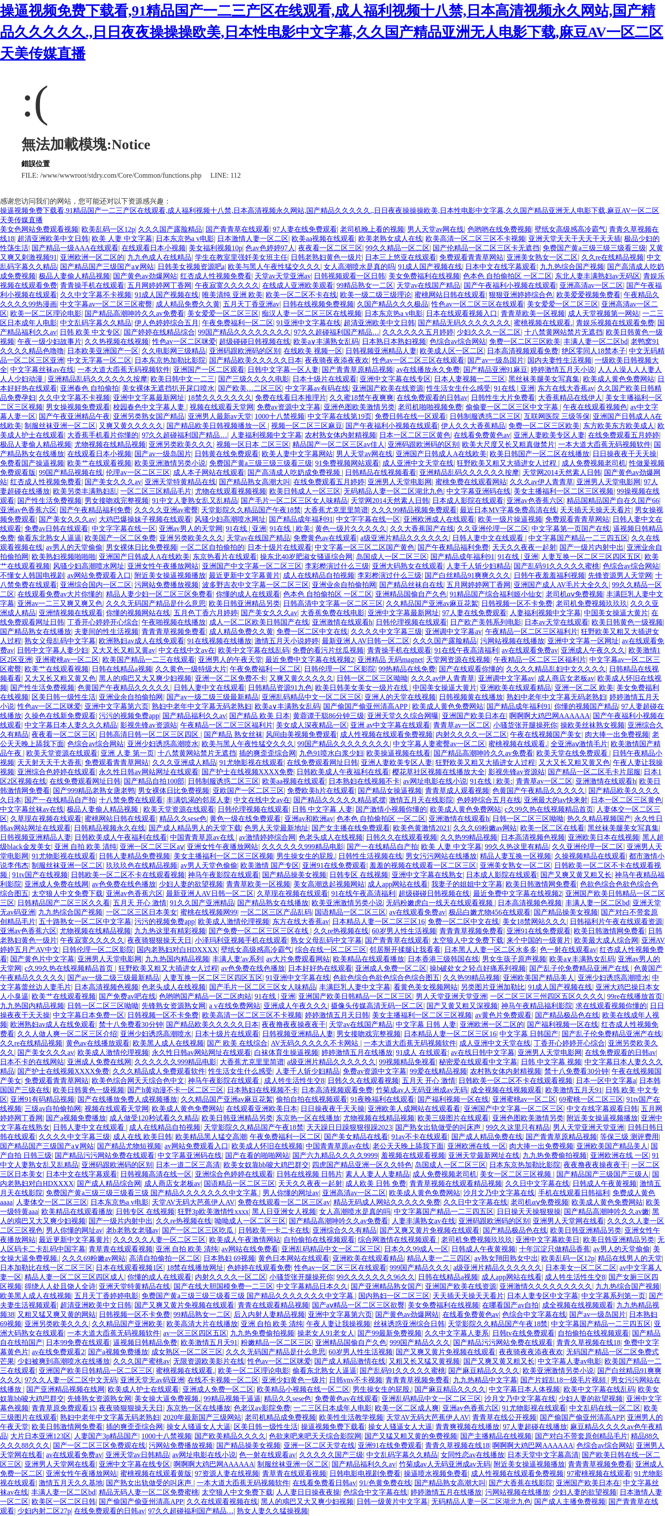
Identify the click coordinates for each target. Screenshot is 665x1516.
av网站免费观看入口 (99, 575)
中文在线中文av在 (186, 650)
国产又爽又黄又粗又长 (576, 875)
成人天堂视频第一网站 (603, 313)
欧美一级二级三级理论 (375, 294)
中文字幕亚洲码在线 (478, 491)
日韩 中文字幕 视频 (551, 1062)
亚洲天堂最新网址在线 (483, 1155)
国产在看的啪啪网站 (257, 1155)
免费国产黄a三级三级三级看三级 (594, 248)
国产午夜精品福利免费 (95, 510)
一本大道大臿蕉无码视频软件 (123, 369)
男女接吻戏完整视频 (117, 500)
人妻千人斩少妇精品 (478, 566)
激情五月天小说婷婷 (287, 641)
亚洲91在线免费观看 (334, 865)
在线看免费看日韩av (324, 1483)
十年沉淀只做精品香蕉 (554, 1249)
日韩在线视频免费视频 (318, 304)
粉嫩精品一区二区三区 (276, 1342)
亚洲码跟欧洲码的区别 (244, 351)
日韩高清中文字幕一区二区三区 (333, 603)
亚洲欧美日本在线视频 (603, 837)
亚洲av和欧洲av (308, 818)
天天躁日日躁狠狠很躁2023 (349, 1127)
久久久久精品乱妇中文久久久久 (556, 669)
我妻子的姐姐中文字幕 (467, 884)
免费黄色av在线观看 (325, 538)
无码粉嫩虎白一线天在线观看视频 (440, 903)
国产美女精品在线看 (356, 1136)
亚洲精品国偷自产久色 (410, 594)
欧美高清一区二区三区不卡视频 (475, 238)
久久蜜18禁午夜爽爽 (361, 397)
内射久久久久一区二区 (471, 734)
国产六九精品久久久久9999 (335, 1155)
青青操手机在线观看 (92, 285)
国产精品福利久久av (194, 715)
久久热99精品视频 (468, 837)
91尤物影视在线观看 (251, 762)
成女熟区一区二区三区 (187, 1352)
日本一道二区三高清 (188, 1165)
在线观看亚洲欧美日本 (261, 1108)
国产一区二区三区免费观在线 (99, 1445)
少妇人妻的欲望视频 (191, 884)
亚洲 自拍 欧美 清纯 (85, 846)
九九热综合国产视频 (572, 266)
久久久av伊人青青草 (541, 482)
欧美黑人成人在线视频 (168, 1043)
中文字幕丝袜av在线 (42, 369)
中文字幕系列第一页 (613, 1295)
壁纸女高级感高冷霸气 (570, 229)
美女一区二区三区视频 (516, 1174)
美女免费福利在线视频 (424, 276)
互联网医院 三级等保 (557, 416)
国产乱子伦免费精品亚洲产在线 (580, 968)
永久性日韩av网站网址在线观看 (148, 772)
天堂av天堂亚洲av (283, 276)
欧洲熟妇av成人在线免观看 (141, 641)
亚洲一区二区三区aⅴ (152, 846)
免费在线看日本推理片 (290, 397)
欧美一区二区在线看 (552, 828)
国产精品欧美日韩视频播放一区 (217, 425)
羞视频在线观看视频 (413, 1155)
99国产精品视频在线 (71, 472)
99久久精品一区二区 (397, 248)
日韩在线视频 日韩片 (309, 1174)
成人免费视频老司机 (594, 463)
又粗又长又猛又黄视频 (424, 1361)
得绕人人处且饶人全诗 (60, 1286)
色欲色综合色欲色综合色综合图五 (386, 977)
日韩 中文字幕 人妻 (322, 809)
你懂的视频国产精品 (586, 706)
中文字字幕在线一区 (368, 519)
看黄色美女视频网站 (425, 987)
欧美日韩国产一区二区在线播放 (539, 454)
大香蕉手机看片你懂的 (102, 435)
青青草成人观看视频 (457, 790)
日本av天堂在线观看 (556, 622)
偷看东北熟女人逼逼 (49, 538)
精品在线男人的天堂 (630, 1258)
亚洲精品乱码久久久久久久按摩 (97, 379)
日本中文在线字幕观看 (500, 266)
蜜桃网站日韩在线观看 (450, 294)
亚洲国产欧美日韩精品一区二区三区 (355, 996)
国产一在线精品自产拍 (60, 800)
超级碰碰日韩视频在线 (254, 341)
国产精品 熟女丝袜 (233, 734)
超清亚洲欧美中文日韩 (53, 238)
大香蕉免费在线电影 (332, 613)
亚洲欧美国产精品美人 (538, 977)
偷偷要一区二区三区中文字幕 (513, 407)
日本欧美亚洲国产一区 (102, 351)
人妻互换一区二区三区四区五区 (591, 556)
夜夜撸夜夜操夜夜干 (294, 1024)
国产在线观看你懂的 (471, 669)
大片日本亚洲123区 (40, 1436)
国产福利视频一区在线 (562, 1024)
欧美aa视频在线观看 (323, 238)
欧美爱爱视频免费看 (588, 294)
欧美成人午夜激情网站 (244, 1239)
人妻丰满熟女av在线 (423, 1221)
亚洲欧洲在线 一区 (476, 1146)
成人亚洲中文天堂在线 (418, 463)
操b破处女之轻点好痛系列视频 (478, 968)
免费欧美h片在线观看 (321, 790)
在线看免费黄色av (482, 435)
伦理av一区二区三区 (138, 472)
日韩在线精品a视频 (122, 669)
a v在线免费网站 (234, 1005)
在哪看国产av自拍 (510, 1305)
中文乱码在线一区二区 (605, 1408)
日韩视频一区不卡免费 (516, 603)
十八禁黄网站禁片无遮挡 (563, 332)
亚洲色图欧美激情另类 (359, 407)
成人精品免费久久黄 (188, 304)
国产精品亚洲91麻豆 (495, 369)
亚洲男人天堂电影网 (400, 482)
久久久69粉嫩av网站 (485, 828)
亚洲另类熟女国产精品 (148, 416)
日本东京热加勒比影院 (170, 360)
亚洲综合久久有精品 (344, 1230)
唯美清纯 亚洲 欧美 (232, 294)
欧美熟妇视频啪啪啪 (64, 556)
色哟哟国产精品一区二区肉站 (205, 996)
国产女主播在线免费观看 (351, 828)
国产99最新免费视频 (389, 1333)
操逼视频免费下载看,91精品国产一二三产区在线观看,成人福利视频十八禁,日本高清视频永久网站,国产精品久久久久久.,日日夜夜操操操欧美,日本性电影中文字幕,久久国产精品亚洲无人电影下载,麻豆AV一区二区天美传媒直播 (331, 32)
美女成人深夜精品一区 (311, 725)
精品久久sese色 (183, 818)
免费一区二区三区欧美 (524, 341)
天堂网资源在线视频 (458, 659)
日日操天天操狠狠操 (529, 1211)
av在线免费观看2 (58, 1352)
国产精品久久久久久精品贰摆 (339, 800)
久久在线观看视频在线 (222, 1501)
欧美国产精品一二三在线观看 (148, 659)
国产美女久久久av (113, 482)
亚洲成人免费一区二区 (390, 968)
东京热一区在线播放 (308, 1118)
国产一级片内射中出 (592, 547)
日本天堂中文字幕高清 (543, 1455)
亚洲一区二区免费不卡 (230, 678)
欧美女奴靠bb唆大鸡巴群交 (266, 1165)
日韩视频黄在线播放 (471, 697)
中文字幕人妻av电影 (569, 1361)
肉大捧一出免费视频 (617, 734)
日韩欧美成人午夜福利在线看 (342, 772)
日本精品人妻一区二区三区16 (378, 921)
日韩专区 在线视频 (358, 875)
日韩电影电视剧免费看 (365, 1473)
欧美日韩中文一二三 (182, 379)
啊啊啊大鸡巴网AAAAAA (549, 715)
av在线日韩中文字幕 (483, 1052)
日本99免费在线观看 (78, 1342)
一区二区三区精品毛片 (155, 491)
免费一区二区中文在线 (312, 631)
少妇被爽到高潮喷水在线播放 (63, 1361)
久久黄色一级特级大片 (191, 669)
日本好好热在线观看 (320, 968)
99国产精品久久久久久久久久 (244, 332)
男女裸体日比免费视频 (141, 547)
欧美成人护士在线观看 (143, 1389)
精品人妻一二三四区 (439, 1258)
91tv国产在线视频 (39, 875)
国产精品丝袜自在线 (411, 584)
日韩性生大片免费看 (503, 397)
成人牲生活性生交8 (294, 1080)
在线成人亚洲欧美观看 (297, 285)
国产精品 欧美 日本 (259, 715)
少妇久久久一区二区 (489, 332)
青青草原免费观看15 (64, 1408)
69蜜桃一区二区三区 (591, 1099)
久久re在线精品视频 (612, 257)
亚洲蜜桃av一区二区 (67, 659)
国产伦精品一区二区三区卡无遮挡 (486, 248)
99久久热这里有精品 (517, 846)
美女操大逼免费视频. (167, 1398)
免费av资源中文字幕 (288, 407)
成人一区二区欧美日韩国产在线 (259, 622)
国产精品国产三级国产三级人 (602, 1174)
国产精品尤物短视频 (129, 1146)
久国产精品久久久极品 (392, 304)
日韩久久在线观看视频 (401, 837)
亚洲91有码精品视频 (42, 1099)
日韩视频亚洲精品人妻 (381, 351)
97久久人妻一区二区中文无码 (70, 1380)
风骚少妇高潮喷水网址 (230, 519)
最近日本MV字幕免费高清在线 (508, 510)
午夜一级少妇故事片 (49, 341)
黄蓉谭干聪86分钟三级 (328, 715)
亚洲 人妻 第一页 (127, 753)
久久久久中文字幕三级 (386, 631)
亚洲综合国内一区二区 (95, 584)
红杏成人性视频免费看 (215, 276)
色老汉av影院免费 (262, 1408)
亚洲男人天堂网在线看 (568, 1221)
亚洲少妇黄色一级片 (294, 1380)
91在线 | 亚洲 (514, 388)
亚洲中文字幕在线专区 (395, 379)
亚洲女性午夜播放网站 (163, 566)
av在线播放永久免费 (428, 369)
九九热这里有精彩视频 (170, 931)
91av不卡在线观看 (419, 1136)
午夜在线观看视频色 (595, 407)
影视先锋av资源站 (148, 725)
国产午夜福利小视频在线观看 (510, 285)
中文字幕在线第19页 (340, 416)
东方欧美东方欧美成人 (618, 425)
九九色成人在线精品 (159, 257)
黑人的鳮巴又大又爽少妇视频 (145, 678)
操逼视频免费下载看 (333, 1426)
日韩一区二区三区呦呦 (372, 678)
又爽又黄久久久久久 (131, 425)
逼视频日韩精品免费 (145, 1342)
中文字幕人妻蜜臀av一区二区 (439, 744)
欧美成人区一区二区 (452, 351)
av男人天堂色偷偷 (209, 865)
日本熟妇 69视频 (229, 1258)
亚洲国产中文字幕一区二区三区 (252, 566)
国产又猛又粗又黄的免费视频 (411, 1436)
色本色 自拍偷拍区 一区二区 (507, 276)
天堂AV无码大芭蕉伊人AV (193, 1202)
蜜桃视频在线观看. (543, 323)
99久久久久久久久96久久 (376, 1277)
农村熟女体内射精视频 (340, 435)
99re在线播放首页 (634, 996)
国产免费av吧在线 (127, 996)
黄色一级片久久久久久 (350, 528)
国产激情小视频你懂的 (391, 809)
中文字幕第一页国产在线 (570, 528)
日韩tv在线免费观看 (523, 1333)
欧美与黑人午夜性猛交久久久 (274, 266)
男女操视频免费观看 (78, 407)
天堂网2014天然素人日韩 (562, 472)
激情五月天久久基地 (71, 1483)
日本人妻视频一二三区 (469, 379)
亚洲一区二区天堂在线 (319, 1445)
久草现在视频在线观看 (45, 818)
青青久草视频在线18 (588, 1342)
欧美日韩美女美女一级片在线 (362, 687)
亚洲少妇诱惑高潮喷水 (163, 744)
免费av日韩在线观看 (56, 528)
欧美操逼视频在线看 (398, 753)
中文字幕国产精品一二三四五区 (578, 538)
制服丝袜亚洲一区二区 (60, 425)
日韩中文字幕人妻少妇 (52, 650)
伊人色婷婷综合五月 (166, 323)
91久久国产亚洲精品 (202, 903)
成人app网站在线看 (398, 884)
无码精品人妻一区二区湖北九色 (393, 491)
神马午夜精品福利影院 (536, 1005)
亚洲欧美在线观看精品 (515, 687)
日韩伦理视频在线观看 (411, 622)
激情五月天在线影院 (421, 800)
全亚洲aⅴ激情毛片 (579, 744)
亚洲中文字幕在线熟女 (427, 875)
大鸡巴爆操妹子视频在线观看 (145, 519)
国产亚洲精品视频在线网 (65, 1389)
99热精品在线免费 (406, 669)
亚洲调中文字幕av (453, 631)
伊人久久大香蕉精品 (473, 425)
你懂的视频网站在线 (138, 613)
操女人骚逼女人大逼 (198, 1426)
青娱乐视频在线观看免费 (615, 323)
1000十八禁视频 (279, 416)
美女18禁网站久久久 (535, 921)
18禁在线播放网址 (194, 1267)
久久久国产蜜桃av (141, 1361)
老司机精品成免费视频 (280, 1417)
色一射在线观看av (568, 949)
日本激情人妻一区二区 (252, 238)
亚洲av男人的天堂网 (191, 528)
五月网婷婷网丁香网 (159, 285)
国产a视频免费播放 (76, 1118)
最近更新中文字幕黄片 (244, 575)
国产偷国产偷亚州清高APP (366, 706)
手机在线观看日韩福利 (573, 1193)
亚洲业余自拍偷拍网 (344, 584)
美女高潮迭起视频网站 (329, 884)
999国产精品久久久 (419, 1267)
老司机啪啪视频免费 (430, 407)
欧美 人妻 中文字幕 (122, 238)
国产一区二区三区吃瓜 (198, 1230)
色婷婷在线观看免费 (259, 1267)
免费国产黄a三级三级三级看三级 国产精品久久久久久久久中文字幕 (152, 1193)
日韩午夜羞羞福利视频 (549, 575)
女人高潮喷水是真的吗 (359, 266)
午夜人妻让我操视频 (338, 1324)
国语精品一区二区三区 (350, 912)
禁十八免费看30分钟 (131, 1024)
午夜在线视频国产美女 (545, 734)
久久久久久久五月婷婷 (418, 332)
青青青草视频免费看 (174, 631)
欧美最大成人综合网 (606, 940)
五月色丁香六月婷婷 (206, 613)
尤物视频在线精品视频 (110, 444)
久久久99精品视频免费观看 (414, 510)
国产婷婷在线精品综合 (159, 332)
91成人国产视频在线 (430, 266)
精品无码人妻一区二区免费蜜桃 (149, 1492)
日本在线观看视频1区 (129, 1267)
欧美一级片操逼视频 (510, 519)
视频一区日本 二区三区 (252, 444)
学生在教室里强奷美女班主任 (241, 257)
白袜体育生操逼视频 (286, 1052)
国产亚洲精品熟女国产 (386, 1286)
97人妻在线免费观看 (305, 229)
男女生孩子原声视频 (514, 959)
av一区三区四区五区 (195, 1333)
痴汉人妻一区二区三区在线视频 (311, 313)
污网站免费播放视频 (166, 584)
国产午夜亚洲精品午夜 (74, 416)
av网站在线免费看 (250, 1249)
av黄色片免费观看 (503, 1015)
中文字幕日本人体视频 (524, 1389)
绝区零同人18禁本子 (594, 351)
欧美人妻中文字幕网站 (297, 454)
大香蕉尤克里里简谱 (336, 510)
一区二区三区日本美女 (141, 912)
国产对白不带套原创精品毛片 (581, 1436)
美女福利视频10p (215, 248)
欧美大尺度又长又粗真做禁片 (508, 444)
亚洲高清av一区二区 (591, 285)
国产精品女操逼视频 (390, 790)
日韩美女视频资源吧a (191, 266)
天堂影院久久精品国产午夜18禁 (251, 510)
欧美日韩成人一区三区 (305, 491)
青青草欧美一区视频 (533, 313)
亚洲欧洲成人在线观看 (438, 519)
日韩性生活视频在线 (370, 856)
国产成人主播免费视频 (569, 1501)
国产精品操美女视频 (294, 875)
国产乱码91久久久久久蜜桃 (556, 566)
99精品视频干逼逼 (232, 1398)
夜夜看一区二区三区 (330, 248)
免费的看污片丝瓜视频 (328, 650)
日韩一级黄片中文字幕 (392, 1501)
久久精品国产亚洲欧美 (127, 1324)
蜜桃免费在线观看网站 (471, 482)
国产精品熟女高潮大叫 (254, 482)
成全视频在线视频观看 (506, 1090)
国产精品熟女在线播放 (35, 631)
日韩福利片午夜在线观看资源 (616, 921)
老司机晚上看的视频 (372, 229)
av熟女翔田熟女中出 (506, 1258)
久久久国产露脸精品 (170, 229)
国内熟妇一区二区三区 (394, 1295)
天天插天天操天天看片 (595, 510)
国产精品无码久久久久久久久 (464, 323)
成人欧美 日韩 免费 (375, 1183)
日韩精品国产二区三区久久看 (63, 903)
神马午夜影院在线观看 (223, 875)
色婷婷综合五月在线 (489, 800)
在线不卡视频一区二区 (223, 1380)
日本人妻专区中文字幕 (542, 1295)
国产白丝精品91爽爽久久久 (467, 575)
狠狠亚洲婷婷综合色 (521, 294)
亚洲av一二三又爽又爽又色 (59, 603)
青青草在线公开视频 (504, 1417)
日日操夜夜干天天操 (624, 454)
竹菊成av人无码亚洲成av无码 (421, 1090)
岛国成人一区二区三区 (391, 556)
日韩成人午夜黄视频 (604, 1183)
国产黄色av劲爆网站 (145, 276)
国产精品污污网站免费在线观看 (104, 1155)
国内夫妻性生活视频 (559, 360)
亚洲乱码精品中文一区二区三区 (311, 697)
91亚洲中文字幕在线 (308, 323)
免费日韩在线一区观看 (410, 416)
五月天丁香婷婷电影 (106, 1295)
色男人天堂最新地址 (276, 828)
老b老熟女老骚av (132, 1230)
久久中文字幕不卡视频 (95, 294)
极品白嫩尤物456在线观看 (490, 912)
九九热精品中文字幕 (485, 1380)
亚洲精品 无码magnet (390, 659)
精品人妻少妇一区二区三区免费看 (159, 594)
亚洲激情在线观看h (342, 622)
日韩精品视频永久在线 (109, 828)
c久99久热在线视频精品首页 (549, 809)
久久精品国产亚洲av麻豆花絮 (432, 603)
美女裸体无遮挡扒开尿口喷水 (168, 388)
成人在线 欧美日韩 (142, 1136)
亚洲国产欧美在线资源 (387, 388)
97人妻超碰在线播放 (535, 1426)
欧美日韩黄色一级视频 (627, 622)
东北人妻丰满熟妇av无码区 (597, 276)
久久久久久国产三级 (331, 1455)
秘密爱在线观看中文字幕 (478, 1062)
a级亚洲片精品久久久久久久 (404, 538)
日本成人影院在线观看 (467, 500)
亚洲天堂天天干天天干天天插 (574, 238)
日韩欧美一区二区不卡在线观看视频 (128, 875)
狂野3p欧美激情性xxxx (213, 1211)
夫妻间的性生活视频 (106, 631)
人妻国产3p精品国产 (106, 1436)
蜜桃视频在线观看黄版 (155, 1473)
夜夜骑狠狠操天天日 (159, 940)
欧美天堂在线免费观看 (572, 753)
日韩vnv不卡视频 (355, 1380)
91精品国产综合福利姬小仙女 (496, 594)
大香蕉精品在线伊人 (570, 397)
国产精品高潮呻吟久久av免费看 (134, 313)
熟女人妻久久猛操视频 (272, 1511)
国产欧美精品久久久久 (230, 1436)
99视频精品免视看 (407, 1062)
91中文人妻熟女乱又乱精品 (195, 500)
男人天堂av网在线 (435, 229)
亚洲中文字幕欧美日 (547, 1239)
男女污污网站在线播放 (441, 856)
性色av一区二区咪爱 (184, 341)
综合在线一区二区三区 (330, 949)
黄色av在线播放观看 (98, 1043)
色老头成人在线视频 (331, 837)
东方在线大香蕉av (566, 388)
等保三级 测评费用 (629, 1136)
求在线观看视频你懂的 (611, 1005)
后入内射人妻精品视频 (269, 1314)
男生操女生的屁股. (305, 856)
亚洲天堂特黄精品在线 (180, 482)
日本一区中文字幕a (606, 1080)
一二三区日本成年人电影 (332, 1408)
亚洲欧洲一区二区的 (92, 257)
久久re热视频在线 (341, 931)
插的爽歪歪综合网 (267, 753)
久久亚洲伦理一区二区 (492, 528)
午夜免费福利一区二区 (237, 323)
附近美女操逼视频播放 (170, 575)
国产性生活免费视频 (49, 500)
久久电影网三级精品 (174, 351)
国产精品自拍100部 (154, 781)
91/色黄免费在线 (385, 1483)
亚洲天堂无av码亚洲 (152, 1380)
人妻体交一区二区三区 (51, 1202)
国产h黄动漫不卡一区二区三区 (175, 1090)
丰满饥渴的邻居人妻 (198, 800)
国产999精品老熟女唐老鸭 (94, 790)
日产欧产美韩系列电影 (485, 622)
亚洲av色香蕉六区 (535, 500)
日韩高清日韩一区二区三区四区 (149, 734)
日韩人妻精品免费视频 (134, 856)
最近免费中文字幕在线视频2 (309, 659)
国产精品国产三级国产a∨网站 (107, 266)
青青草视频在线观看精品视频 (456, 1183)
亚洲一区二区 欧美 (584, 687)
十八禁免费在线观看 (131, 800)
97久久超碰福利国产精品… (336, 332)
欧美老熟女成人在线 (390, 238)
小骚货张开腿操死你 (525, 725)
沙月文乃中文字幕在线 (499, 1193)
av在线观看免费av (530, 650)
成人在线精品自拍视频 (318, 575)
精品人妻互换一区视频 (515, 856)
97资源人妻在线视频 (227, 1473)
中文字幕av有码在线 (317, 388)
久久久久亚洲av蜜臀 (166, 510)
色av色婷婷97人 (270, 248)
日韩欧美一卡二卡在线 (273, 1230)
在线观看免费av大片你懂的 (59, 594)
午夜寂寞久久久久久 (227, 285)
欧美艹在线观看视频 (99, 463)
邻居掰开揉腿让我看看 (405, 949)
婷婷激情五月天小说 (563, 369)
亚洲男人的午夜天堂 (230, 659)
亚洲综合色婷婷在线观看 (56, 772)
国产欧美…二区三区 (250, 388)
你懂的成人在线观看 (248, 594)
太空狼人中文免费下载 (67, 893)
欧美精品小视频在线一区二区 (303, 1389)
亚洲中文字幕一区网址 (583, 641)
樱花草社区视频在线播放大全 (438, 772)
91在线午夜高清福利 (466, 650)
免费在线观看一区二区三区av (284, 1202)
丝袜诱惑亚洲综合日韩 (409, 1324)
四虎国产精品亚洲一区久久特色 (362, 1165)
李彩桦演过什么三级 (337, 566)
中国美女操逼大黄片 (616, 613)
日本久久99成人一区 (416, 1249)
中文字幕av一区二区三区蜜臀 (106, 304)
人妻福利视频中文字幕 (266, 435)
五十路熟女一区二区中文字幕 (85, 921)
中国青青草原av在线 (202, 837)
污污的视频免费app (129, 715)
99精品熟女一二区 (365, 285)
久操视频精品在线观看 (590, 856)
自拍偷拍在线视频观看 (319, 1239)
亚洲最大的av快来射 (556, 800)
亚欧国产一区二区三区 (248, 790)
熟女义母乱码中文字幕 (60, 641)
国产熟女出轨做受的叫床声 (439, 1127)
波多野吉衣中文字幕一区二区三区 (255, 584)
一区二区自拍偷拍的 (212, 547)
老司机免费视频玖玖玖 (591, 603)
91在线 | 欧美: (290, 528)
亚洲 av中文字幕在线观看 (390, 725)
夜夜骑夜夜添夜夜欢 (337, 360)
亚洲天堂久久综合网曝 (402, 715)
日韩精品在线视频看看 (380, 472)
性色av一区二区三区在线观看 (477, 304)
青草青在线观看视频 (121, 1249)
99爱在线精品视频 (438, 1071)
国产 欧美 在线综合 (237, 1043)
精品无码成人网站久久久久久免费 (386, 1202)
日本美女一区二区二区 (580, 1267)
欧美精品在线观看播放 (368, 959)
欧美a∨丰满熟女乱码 (326, 341)
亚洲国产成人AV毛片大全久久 (561, 584)
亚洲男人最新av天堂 (219, 416)
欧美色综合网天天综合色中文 (138, 1080)
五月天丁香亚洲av (251, 304)
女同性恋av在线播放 (472, 1455)
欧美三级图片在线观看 (453, 1118)
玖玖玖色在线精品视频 (141, 865)
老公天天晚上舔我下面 (408, 1146)
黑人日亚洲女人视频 (284, 1211)
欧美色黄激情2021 (421, 828)
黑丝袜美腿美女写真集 (544, 379)
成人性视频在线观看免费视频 (386, 734)
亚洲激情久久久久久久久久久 (545, 1286)
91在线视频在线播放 (219, 641)
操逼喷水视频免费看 (436, 1473)
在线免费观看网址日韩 (322, 762)
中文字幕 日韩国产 (528, 1034)
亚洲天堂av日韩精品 (137, 1455)
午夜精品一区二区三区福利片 (531, 631)
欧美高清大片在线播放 (202, 1324)
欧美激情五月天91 (573, 1090)
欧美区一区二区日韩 (64, 1501)
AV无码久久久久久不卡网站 (315, 1043)
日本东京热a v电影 (185, 238)
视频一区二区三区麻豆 (306, 425)
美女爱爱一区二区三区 (562, 304)
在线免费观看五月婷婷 (623, 435)
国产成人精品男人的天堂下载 (195, 828)
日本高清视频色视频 (533, 837)
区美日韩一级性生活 (64, 697)
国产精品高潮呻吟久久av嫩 (606, 1211)
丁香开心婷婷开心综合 (102, 622)
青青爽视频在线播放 (467, 1426)
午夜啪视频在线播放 (174, 622)
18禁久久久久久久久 (220, 397)
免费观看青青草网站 (471, 257)
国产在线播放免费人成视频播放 (127, 1099)
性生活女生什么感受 (458, 388)
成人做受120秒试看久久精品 (154, 1118)
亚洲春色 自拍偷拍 (89, 388)
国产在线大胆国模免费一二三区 (223, 1286)
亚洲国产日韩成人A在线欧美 (441, 454)
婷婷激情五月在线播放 (357, 1052)
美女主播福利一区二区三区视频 (563, 491)
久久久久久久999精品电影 (303, 846)
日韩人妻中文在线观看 (488, 538)
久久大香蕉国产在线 (422, 528)
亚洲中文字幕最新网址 (148, 397)
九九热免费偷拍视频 (555, 1155)
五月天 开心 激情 (139, 903)
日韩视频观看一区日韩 (349, 276)
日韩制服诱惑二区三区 (485, 416)
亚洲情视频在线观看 (71, 613)
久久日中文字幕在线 (537, 1183)
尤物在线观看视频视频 (230, 491)
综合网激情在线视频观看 (398, 1239)
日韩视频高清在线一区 (155, 1174)
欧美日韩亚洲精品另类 (244, 603)
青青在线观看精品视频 (273, 1305)
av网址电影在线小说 (434, 781)
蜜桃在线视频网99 (208, 912)
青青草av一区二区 (461, 725)
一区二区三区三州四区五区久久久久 (547, 996)
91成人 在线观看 (421, 1052)
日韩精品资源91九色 (280, 687)
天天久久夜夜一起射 (524, 547)
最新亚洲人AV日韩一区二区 (366, 641)
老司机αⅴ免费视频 (574, 594)
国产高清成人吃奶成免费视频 (294, 472)
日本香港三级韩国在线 (443, 959)
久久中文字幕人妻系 (457, 1333)
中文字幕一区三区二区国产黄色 (364, 547)
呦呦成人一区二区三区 (250, 1221)
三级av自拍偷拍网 (52, 1108)
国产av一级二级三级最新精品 (212, 697)
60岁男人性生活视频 (404, 931)
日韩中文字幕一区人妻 (283, 369)
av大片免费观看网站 (298, 959)
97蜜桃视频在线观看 (599, 1473)
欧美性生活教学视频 (351, 1417)
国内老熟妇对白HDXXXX (177, 949)
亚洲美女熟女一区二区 (542, 257)
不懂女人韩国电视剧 (32, 575)
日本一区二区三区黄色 (414, 435)
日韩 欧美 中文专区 (90, 332)
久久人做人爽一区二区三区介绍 (67, 1034)
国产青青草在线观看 (238, 229)
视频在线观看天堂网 (222, 407)
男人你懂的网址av (291, 1193)
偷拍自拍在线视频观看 (311, 1099)
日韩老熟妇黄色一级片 (326, 257)
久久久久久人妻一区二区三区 (159, 1239)
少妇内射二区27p (44, 1511)
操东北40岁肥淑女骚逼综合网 (306, 556)
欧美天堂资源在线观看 (61, 753)
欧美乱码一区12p (108, 229)
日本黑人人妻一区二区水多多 (490, 949)
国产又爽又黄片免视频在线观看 (429, 1230)
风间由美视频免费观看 (301, 734)
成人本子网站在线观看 (208, 472)
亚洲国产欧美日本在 (474, 715)
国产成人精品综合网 (109, 1183)
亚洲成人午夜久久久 (593, 650)
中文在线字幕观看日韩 (602, 1108)
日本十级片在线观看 (324, 379)
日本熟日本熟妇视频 (394, 341)
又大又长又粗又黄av (123, 650)
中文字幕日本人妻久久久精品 (70, 725)
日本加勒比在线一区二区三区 (46, 1267)
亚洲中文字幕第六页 (117, 706)
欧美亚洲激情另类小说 (170, 463)
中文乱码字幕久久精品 (95, 323)
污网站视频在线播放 (512, 641)
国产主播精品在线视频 (495, 1436)
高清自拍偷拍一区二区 (164, 1258)
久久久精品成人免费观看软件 (159, 1071)
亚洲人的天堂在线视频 (400, 697)
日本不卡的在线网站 (32, 1062)
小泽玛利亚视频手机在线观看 (241, 940)
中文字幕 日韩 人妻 (426, 1024)
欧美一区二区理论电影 (45, 313)
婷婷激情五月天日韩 (337, 1015)
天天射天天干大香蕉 (49, 762)
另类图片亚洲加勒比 (493, 987)
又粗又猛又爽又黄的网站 (56, 1314)
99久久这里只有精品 (518, 1127)
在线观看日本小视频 (154, 248)
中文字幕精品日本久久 (312, 1286)
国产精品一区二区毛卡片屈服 (594, 772)
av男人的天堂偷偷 (74, 547)
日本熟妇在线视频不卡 (364, 781)
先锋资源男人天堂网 (620, 575)
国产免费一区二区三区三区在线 (259, 931)
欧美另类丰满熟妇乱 (85, 491)
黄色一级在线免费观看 (245, 818)
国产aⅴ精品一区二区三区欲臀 (358, 1305)
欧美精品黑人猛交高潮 (211, 1136)
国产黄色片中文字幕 (42, 959)
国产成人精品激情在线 (349, 1361)
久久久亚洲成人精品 (184, 762)
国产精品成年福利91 (301, 519)
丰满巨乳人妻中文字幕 (354, 987)
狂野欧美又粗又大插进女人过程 (507, 463)
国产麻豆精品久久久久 (483, 1370)
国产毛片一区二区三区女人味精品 (294, 500)
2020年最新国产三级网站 (202, 1417)
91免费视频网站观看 (347, 463)
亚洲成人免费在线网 (56, 884)
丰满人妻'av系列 (237, 959)
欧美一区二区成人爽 (407, 1408)
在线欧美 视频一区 (313, 351)
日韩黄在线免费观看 (227, 454)
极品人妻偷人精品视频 (74, 276)
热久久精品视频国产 (599, 818)
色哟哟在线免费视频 (499, 229)
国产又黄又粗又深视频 (462, 1005)
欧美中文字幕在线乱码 (253, 650)
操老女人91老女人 (325, 1333)
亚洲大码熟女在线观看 (407, 566)
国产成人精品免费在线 (487, 1136)
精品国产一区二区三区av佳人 (338, 444)
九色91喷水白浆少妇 (331, 753)
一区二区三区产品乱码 (276, 912)
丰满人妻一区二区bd (596, 341)
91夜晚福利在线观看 (382, 1099)
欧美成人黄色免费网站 (618, 379)
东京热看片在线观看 (225, 556)
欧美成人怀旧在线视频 (267, 1146)
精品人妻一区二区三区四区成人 (74, 1277)
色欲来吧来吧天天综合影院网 (315, 1436)
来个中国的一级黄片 (539, 940)
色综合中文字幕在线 (534, 1314)
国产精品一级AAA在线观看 (75, 248)
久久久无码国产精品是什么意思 (156, 603)
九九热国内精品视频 (177, 959)
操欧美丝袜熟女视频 (592, 725)
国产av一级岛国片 (495, 360)
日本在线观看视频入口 (461, 313)
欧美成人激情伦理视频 (233, 921)
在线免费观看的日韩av (432, 397)
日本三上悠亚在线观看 (400, 257)
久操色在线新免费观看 (60, 715)
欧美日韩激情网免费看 (541, 884)
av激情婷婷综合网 (267, 837)
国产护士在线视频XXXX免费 (247, 772)
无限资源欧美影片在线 (208, 1361)
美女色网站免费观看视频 (39, 229)
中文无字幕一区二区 (99, 360)
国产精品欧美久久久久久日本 (255, 360)
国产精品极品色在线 (567, 1015)
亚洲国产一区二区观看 (208, 369)
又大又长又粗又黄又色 (60, 678)
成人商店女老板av (566, 678)
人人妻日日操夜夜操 (308, 1492)
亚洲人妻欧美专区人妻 (549, 435)
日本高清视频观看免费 (522, 351)
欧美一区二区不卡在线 (301, 294)
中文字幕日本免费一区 (88, 1015)
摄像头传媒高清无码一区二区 (377, 1005)
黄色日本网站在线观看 (293, 1258)
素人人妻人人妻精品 (377, 1174)
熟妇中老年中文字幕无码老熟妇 (556, 697)
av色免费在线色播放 (123, 884)
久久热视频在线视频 (117, 341)
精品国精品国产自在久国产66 (613, 500)
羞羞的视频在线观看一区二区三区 (422, 865)
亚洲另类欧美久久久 (181, 444)
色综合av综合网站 (458, 341)
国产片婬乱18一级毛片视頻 (564, 1380)
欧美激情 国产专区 (269, 865)
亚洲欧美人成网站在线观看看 (414, 1108)
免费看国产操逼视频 (32, 463)
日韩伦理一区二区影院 (339, 669)
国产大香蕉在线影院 (521, 1483)
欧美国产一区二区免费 (120, 538)
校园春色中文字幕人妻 (149, 407)
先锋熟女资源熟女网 (174, 1005)
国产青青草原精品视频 (357, 369)
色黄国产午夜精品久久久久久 (123, 687)
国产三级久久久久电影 (253, 379)
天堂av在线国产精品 (428, 285)
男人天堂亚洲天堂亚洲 (451, 996)
